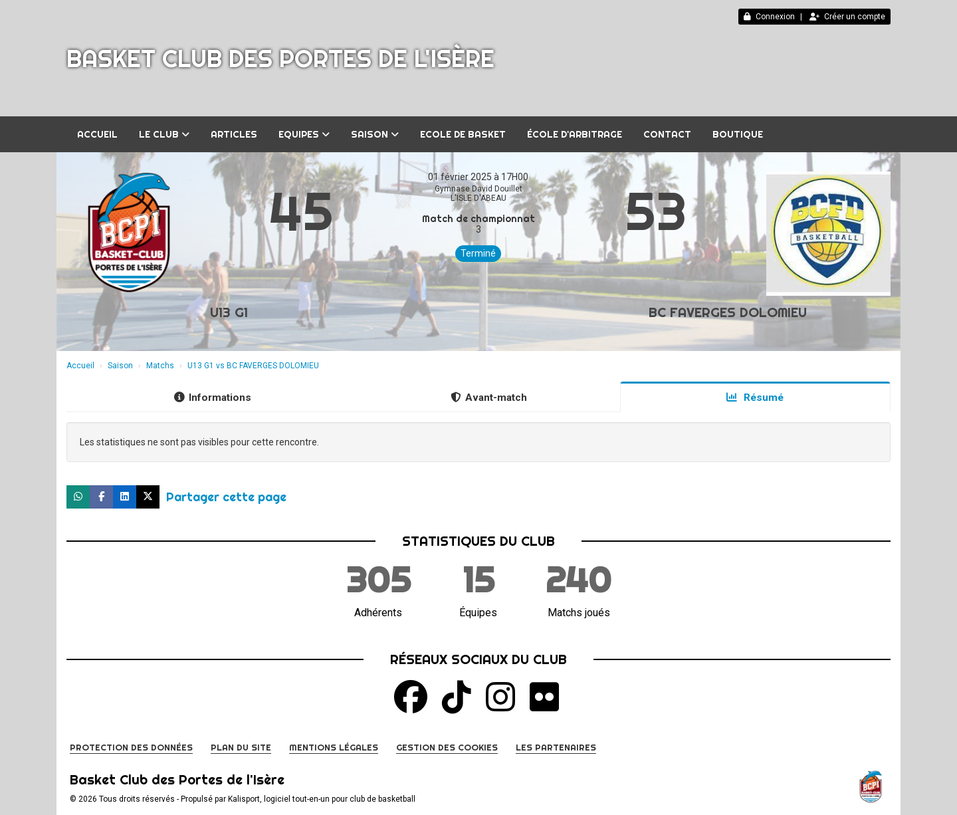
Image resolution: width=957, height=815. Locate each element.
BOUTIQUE (737, 134)
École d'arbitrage (574, 134)
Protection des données (131, 747)
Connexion (769, 16)
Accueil (97, 134)
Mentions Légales (333, 747)
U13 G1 (229, 312)
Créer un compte (847, 16)
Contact (667, 134)
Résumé (755, 398)
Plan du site (241, 747)
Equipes (304, 134)
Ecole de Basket (463, 134)
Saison (375, 134)
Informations (212, 398)
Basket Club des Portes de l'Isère (280, 58)
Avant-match (489, 398)
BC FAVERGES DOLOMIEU (728, 312)
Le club (164, 134)
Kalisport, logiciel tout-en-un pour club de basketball (321, 799)
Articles (234, 134)
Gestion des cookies (447, 747)
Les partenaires (556, 747)
